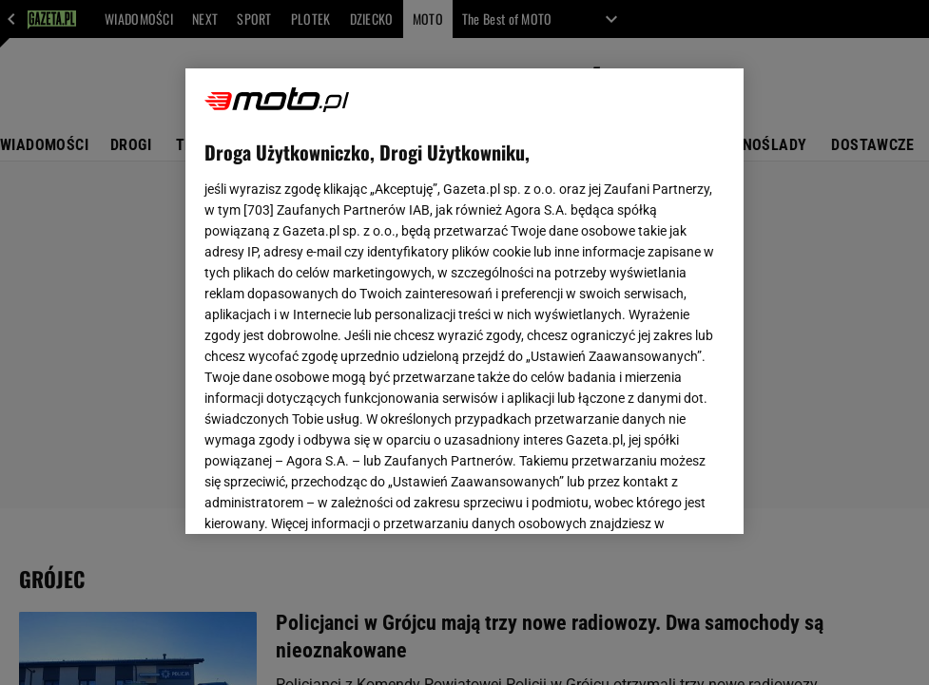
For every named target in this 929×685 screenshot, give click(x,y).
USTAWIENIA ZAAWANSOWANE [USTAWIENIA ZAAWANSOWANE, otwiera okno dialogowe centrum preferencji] (329, 496)
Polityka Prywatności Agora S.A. (571, 292)
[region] (464, 301)
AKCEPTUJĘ (659, 496)
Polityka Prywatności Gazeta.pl (373, 292)
